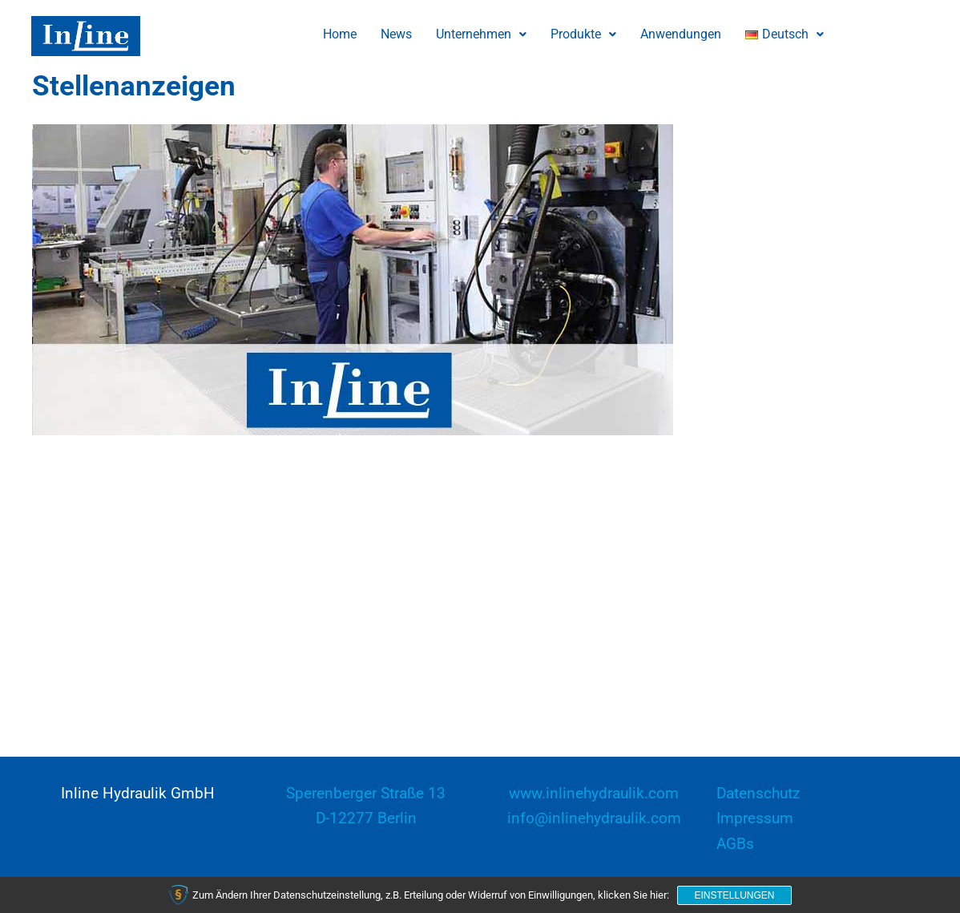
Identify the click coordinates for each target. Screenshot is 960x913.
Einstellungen (734, 895)
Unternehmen (481, 34)
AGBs (735, 843)
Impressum (754, 818)
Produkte (583, 34)
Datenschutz (758, 793)
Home (340, 34)
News (396, 34)
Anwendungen (680, 34)
